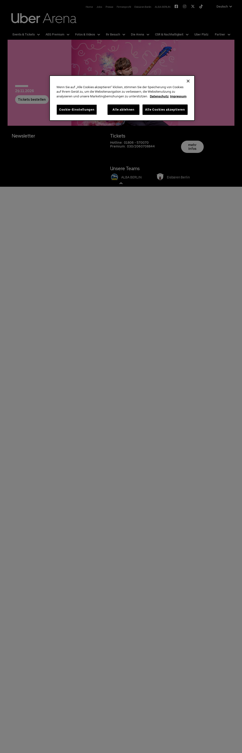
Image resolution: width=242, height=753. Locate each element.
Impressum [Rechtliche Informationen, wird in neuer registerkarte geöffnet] (178, 96)
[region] (121, 98)
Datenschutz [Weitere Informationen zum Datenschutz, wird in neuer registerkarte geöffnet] (159, 96)
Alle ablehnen (123, 109)
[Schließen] (188, 81)
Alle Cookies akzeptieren (165, 109)
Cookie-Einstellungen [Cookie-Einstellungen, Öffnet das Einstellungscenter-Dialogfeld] (76, 109)
